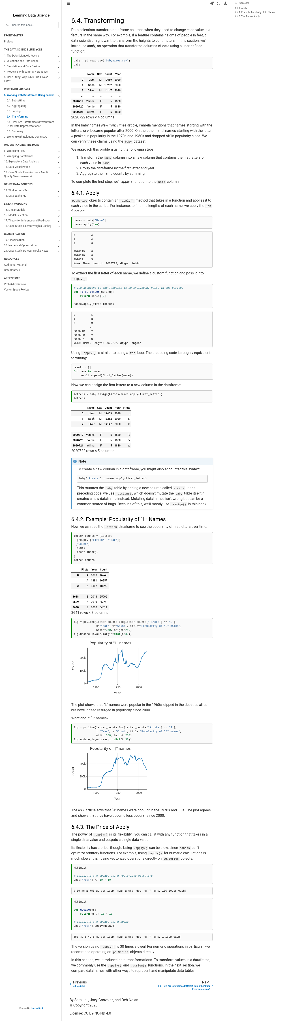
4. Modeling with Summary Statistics (26, 71)
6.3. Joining (14, 111)
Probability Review (15, 284)
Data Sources (12, 270)
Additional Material (15, 264)
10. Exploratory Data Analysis (21, 161)
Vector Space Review (16, 289)
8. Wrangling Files (14, 150)
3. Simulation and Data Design (22, 66)
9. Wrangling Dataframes (19, 156)
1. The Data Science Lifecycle (21, 55)
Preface (8, 41)
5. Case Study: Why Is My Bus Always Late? (26, 79)
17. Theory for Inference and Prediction (27, 220)
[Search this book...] (31, 25)
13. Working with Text (17, 190)
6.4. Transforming (17, 116)
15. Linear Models (14, 209)
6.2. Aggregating (16, 105)
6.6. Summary (15, 131)
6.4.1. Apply (241, 8)
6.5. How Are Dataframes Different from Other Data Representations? (30, 124)
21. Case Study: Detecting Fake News (26, 250)
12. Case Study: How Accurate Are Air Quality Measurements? (26, 174)
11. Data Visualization (17, 166)
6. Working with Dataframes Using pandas (29, 95)
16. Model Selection (16, 215)
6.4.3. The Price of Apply (247, 16)
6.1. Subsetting (16, 100)
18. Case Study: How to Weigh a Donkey (27, 225)
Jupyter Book (37, 1008)
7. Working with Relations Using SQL (25, 136)
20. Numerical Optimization (20, 245)
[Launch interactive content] (212, 4)
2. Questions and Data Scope (21, 61)
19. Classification (14, 240)
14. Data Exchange (15, 195)
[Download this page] (225, 4)
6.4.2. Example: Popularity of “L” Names (255, 12)
